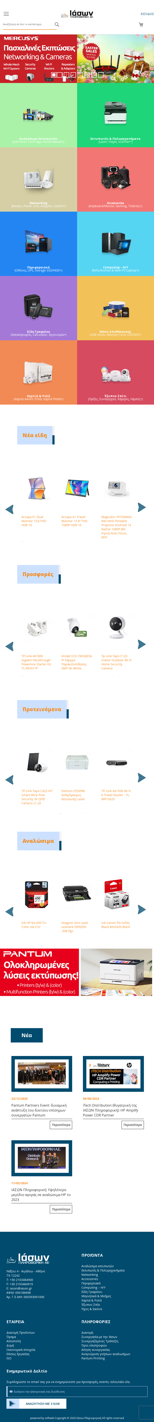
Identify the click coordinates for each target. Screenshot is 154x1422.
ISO (8, 1358)
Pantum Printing (93, 1358)
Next (140, 505)
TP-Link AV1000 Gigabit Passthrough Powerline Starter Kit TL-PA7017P (36, 662)
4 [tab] (42, 541)
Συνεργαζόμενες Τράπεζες (99, 1341)
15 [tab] (112, 541)
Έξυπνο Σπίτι (90, 1305)
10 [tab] (80, 541)
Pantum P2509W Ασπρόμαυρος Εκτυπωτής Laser (73, 795)
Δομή (10, 1345)
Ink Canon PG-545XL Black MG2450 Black (115, 925)
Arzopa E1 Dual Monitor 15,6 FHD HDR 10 (33, 521)
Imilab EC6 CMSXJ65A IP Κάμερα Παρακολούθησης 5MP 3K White (76, 662)
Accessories (89, 1279)
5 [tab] (48, 541)
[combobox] (30, 24)
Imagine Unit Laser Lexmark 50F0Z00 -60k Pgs (74, 927)
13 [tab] (100, 541)
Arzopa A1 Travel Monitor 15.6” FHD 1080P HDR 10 (74, 521)
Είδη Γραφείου (91, 1292)
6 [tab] (54, 541)
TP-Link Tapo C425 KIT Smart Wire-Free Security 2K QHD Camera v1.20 (37, 797)
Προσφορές (38, 574)
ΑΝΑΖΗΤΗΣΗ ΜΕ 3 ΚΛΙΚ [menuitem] (43, 1404)
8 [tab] (67, 541)
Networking (89, 1275)
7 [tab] (61, 541)
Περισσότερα (61, 1125)
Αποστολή (13, 1341)
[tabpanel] (37, 501)
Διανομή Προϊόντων (20, 1332)
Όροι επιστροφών (94, 1345)
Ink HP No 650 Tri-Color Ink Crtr (34, 925)
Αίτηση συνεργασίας (95, 1350)
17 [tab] (125, 541)
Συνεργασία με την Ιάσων (99, 1337)
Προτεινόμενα (42, 709)
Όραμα (11, 1337)
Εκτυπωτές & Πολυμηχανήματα (103, 1270)
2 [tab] (29, 541)
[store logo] (77, 14)
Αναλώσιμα (38, 840)
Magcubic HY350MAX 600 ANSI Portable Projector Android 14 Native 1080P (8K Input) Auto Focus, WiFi (116, 527)
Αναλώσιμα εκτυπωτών (97, 1266)
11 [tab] (87, 541)
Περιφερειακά (91, 1283)
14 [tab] (106, 541)
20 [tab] (80, 547)
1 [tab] (22, 541)
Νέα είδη (35, 435)
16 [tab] (119, 541)
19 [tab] (74, 547)
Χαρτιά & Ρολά (91, 1300)
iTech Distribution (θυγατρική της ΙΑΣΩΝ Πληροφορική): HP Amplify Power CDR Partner (110, 1110)
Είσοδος (147, 14)
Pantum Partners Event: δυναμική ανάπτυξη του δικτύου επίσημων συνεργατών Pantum (39, 1110)
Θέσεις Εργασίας (17, 1354)
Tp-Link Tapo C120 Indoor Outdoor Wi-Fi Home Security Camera (116, 662)
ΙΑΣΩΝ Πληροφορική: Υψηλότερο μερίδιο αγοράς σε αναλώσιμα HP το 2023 (41, 1194)
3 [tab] (35, 541)
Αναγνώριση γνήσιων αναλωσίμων (105, 1354)
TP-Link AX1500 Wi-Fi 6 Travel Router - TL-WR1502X (116, 795)
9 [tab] (74, 541)
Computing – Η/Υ (93, 1287)
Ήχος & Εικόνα (91, 1309)
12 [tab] (93, 541)
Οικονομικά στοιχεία (20, 1350)
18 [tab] (132, 541)
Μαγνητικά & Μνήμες (96, 1296)
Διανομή (87, 1332)
